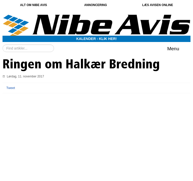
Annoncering (95, 5)
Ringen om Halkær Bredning (81, 65)
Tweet (10, 88)
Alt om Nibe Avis (33, 5)
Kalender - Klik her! (96, 39)
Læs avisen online (157, 5)
